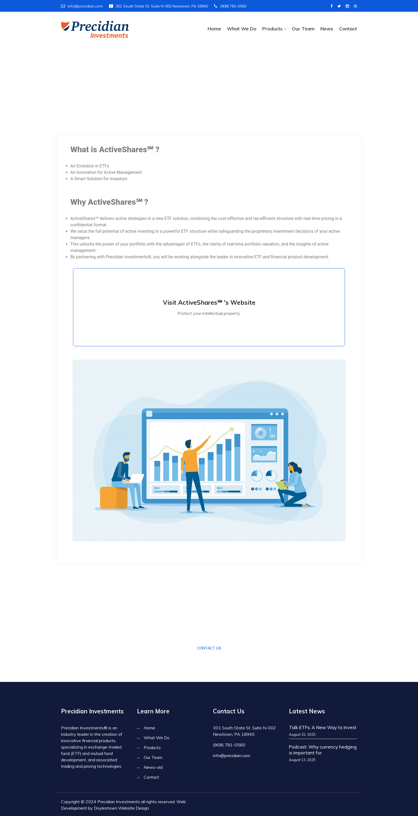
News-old (153, 766)
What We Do (241, 29)
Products (272, 29)
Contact (348, 29)
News (326, 29)
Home (214, 29)
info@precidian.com (82, 6)
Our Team (303, 29)
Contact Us (209, 647)
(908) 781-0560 (230, 6)
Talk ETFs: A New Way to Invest (322, 727)
